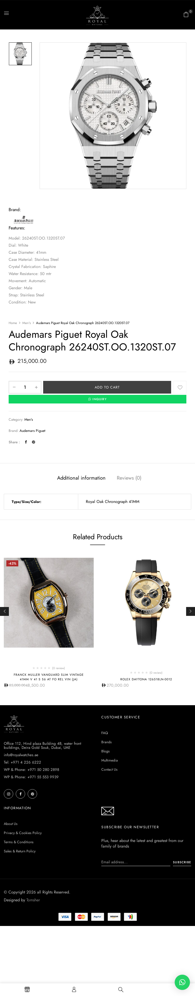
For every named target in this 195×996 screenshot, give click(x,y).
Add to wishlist (180, 387)
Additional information (81, 478)
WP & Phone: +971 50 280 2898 (31, 829)
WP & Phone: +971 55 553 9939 (31, 836)
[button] (186, 14)
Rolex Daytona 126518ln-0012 (146, 679)
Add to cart (107, 387)
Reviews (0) (129, 478)
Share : (14, 442)
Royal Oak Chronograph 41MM (112, 501)
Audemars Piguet (32, 430)
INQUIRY (97, 399)
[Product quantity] (25, 387)
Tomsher (33, 959)
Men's (26, 322)
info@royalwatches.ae (21, 814)
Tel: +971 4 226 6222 (22, 821)
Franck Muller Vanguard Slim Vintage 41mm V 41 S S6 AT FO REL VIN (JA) (49, 677)
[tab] (81, 479)
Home (13, 322)
